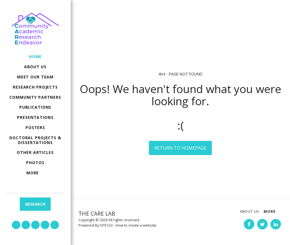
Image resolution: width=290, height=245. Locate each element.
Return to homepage (180, 148)
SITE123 (106, 225)
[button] (16, 225)
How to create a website (136, 225)
